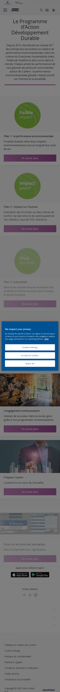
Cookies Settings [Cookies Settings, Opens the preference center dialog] (30, 347)
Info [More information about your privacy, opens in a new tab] (46, 339)
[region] (30, 346)
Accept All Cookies (30, 355)
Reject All (30, 363)
